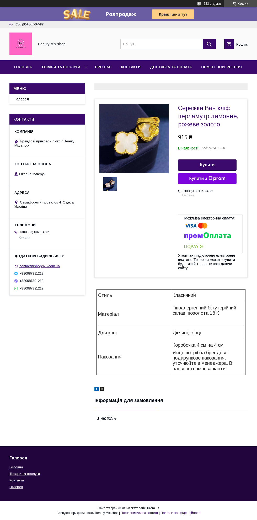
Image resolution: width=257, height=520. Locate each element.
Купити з (207, 178)
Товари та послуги (60, 67)
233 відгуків (212, 4)
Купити (207, 165)
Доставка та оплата (171, 67)
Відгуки (47, 81)
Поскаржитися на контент (139, 513)
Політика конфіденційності (180, 513)
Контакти (131, 67)
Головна (23, 67)
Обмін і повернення (221, 67)
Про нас (103, 67)
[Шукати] (209, 44)
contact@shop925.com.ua (39, 266)
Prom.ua (153, 508)
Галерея (22, 81)
